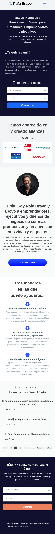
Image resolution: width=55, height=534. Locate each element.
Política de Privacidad (13, 526)
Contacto (25, 526)
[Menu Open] (44, 3)
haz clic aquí (26, 321)
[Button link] (27, 105)
